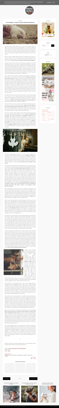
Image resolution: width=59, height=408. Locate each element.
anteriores (33, 378)
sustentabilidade (51, 119)
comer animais (14, 355)
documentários (44, 115)
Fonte (9, 349)
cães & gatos (50, 114)
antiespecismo (8, 355)
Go (52, 45)
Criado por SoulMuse (54, 406)
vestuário (43, 120)
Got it (53, 2)
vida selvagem (48, 120)
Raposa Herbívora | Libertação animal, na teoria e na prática (14, 406)
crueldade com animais (22, 355)
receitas (48, 118)
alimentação (45, 110)
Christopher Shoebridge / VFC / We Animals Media (17, 348)
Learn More (49, 2)
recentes (7, 378)
